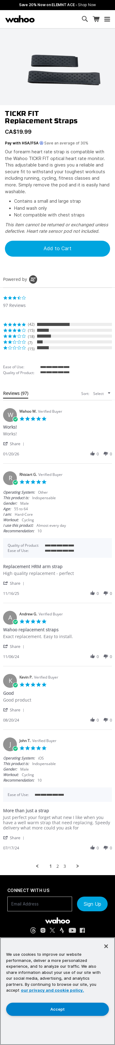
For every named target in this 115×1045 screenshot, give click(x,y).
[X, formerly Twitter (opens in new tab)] (52, 930)
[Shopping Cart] (96, 19)
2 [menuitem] (57, 866)
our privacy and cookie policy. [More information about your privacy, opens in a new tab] (52, 990)
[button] (14, 443)
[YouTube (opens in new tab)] (72, 930)
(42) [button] (31, 324)
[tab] (15, 395)
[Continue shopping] (45, 19)
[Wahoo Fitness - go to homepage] (57, 920)
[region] (57, 991)
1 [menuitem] (50, 866)
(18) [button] (31, 336)
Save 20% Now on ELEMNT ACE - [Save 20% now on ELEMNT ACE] (57, 4)
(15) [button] (31, 330)
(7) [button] (30, 342)
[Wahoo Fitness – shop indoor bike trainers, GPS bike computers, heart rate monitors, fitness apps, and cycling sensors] (20, 19)
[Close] (106, 946)
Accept (57, 1009)
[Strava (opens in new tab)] (62, 930)
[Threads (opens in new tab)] (33, 930)
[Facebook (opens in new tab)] (82, 930)
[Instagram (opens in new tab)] (43, 930)
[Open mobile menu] (107, 19)
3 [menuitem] (64, 866)
